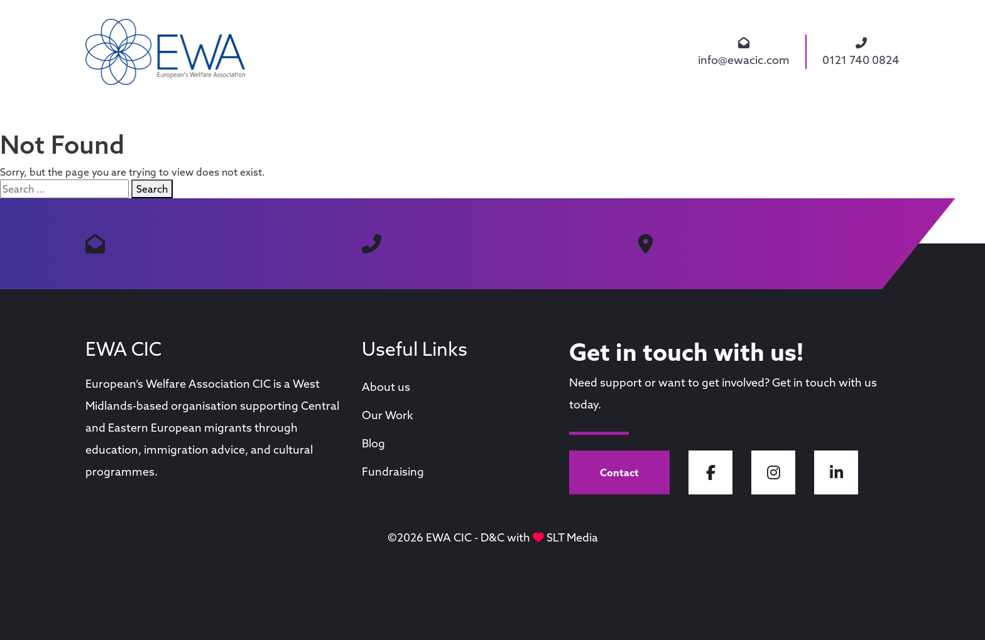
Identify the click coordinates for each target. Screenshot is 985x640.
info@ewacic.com (744, 51)
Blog (373, 443)
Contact (619, 472)
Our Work (387, 415)
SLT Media (572, 537)
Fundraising (393, 471)
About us (386, 387)
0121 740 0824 (861, 51)
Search (152, 189)
